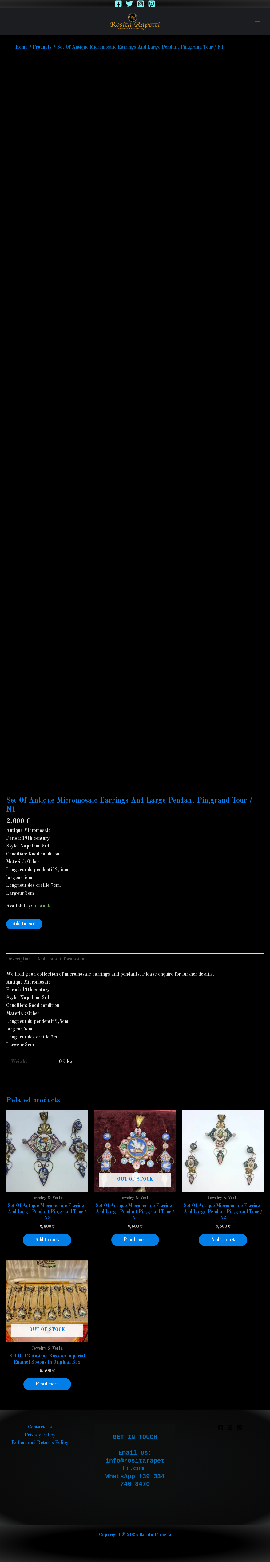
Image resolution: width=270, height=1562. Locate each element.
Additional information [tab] (60, 959)
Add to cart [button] (47, 1239)
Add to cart (24, 923)
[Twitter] (129, 3)
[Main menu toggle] (257, 21)
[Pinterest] (151, 3)
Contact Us (40, 1427)
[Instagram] (140, 3)
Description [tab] (18, 959)
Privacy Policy (40, 1435)
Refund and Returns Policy (39, 1442)
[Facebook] (118, 3)
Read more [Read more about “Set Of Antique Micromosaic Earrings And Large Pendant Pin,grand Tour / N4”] (135, 1239)
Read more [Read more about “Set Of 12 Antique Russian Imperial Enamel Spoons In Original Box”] (47, 1384)
